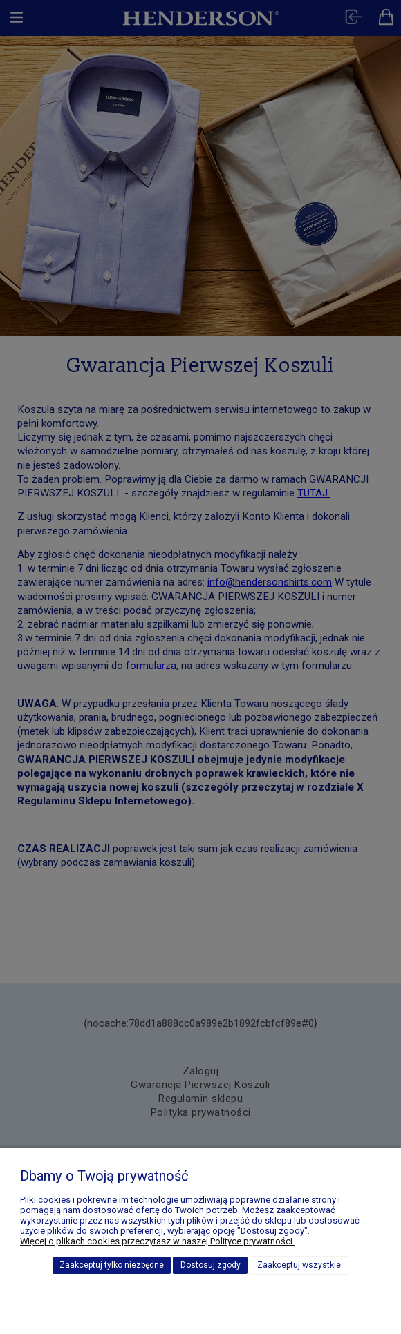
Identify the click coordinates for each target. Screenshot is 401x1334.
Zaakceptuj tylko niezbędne (111, 1265)
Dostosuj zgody (210, 1265)
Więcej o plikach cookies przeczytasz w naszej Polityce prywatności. (157, 1241)
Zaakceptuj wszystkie (299, 1265)
